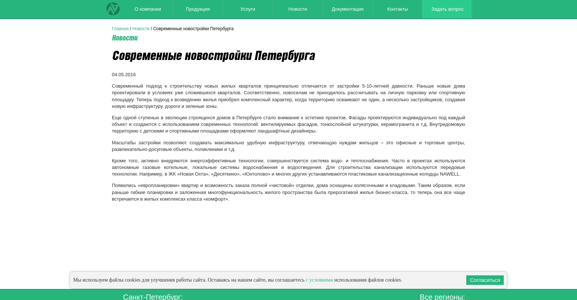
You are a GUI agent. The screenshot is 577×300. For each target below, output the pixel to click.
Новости (297, 9)
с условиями (319, 280)
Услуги (247, 9)
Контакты (397, 9)
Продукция (198, 9)
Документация (348, 9)
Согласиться (485, 280)
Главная (120, 28)
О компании (148, 9)
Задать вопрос (447, 9)
